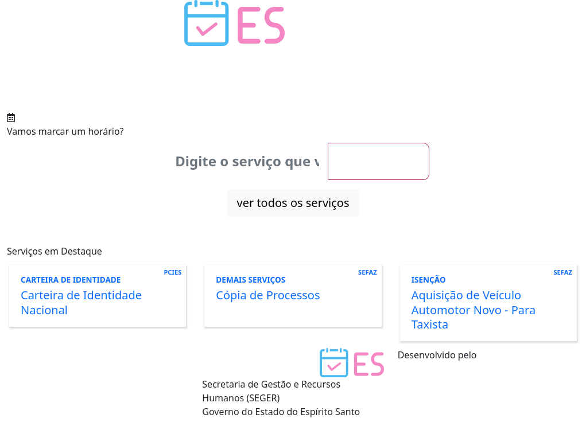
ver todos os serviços (293, 202)
